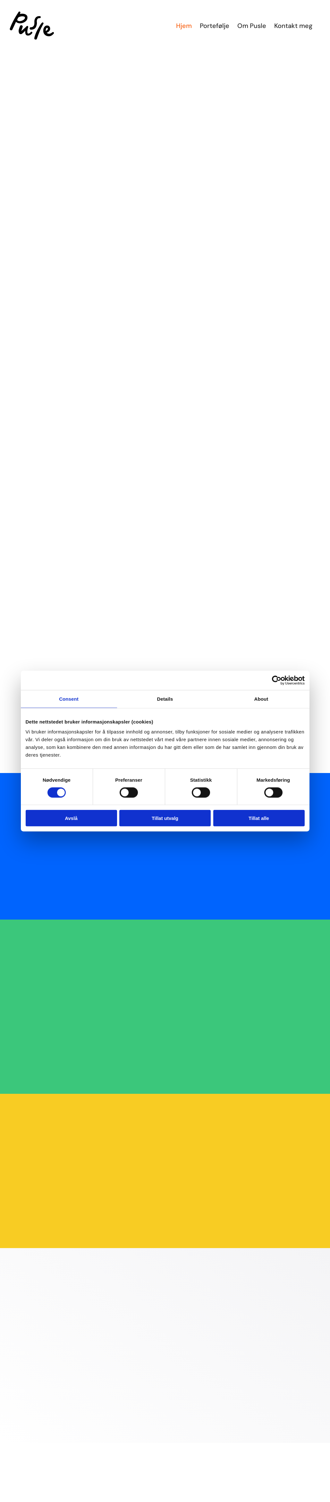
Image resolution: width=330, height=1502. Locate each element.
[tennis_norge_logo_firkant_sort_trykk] (36, 1497)
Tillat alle (259, 818)
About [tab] (261, 698)
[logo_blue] (294, 1497)
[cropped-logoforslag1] (165, 1497)
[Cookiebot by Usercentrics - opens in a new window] (277, 680)
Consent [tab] (69, 698)
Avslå (71, 818)
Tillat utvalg (165, 818)
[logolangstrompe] (100, 1497)
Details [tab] (165, 698)
